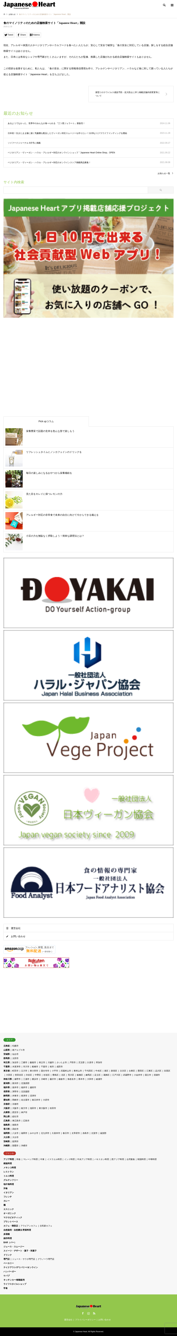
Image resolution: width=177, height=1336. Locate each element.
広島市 (26, 1120)
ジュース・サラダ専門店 (23, 1259)
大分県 (6, 1137)
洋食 (5, 1188)
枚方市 (24, 1108)
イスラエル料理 (54, 1159)
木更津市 (16, 1066)
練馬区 (89, 1075)
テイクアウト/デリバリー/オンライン (20, 1267)
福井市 (24, 1087)
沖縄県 (6, 1145)
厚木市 (81, 1079)
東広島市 (16, 1120)
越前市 (33, 1087)
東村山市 (78, 1071)
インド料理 (69, 1159)
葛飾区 (106, 1075)
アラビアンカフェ (29, 1226)
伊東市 (15, 1096)
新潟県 (6, 1083)
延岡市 (15, 1141)
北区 (63, 1075)
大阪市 (15, 1108)
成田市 (60, 1066)
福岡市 (24, 1133)
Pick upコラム (46, 421)
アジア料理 (8, 1159)
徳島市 (15, 1125)
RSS (94, 1313)
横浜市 (35, 1079)
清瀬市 (157, 1075)
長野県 (6, 1091)
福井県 (6, 1087)
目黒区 (167, 1071)
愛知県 (6, 1100)
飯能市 (33, 1062)
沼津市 (33, 1096)
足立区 (97, 1075)
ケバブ (6, 1276)
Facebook (83, 1313)
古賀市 (94, 1133)
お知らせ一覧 (164, 173)
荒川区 (71, 1075)
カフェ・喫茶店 (10, 1226)
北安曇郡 (25, 1091)
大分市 (15, 1137)
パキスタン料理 (101, 1159)
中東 (42, 1159)
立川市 (24, 1071)
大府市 (46, 1100)
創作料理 (7, 1238)
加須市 (15, 1062)
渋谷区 (29, 1075)
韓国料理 (141, 1159)
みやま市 (34, 1133)
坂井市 (15, 1087)
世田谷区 (19, 1075)
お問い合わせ (18, 936)
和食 (18, 1159)
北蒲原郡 (25, 1083)
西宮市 (15, 1112)
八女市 (15, 1133)
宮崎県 (6, 1141)
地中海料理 (8, 1184)
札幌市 (15, 1046)
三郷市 (24, 1062)
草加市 (99, 1062)
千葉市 (44, 1066)
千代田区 (89, 1071)
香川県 (6, 1129)
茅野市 (15, 1091)
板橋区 (80, 1075)
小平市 (55, 1071)
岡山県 (6, 1116)
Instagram (88, 1313)
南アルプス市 (18, 1050)
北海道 (6, 1046)
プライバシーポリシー (85, 1320)
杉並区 (47, 1075)
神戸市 (24, 1112)
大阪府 (6, 1108)
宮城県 (6, 1054)
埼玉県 (6, 1062)
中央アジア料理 (84, 1159)
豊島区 (55, 1075)
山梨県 (6, 1050)
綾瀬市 (99, 1079)
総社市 (15, 1116)
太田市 (15, 1058)
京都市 (15, 1104)
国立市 (148, 1075)
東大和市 (34, 1071)
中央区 (98, 1071)
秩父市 (42, 1062)
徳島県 (6, 1125)
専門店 (6, 1259)
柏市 (52, 1066)
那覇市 (15, 1145)
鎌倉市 (62, 1079)
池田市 (33, 1108)
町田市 (15, 1071)
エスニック (8, 1209)
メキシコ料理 (9, 1167)
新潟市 (15, 1083)
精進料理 (7, 1163)
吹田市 (53, 1108)
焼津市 (24, 1096)
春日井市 (36, 1100)
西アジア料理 (117, 1159)
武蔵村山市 (66, 1071)
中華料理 (152, 1159)
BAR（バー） (9, 1242)
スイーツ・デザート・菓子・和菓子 (20, 1251)
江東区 (149, 1071)
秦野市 (17, 1079)
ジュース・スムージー (13, 1246)
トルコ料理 (8, 1176)
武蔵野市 (127, 1075)
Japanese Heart (81, 1332)
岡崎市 (15, 1100)
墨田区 (141, 1071)
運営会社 (16, 928)
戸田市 (72, 1062)
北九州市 (45, 1133)
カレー (6, 1201)
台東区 (132, 1071)
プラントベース (10, 1221)
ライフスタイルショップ (14, 1284)
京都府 (6, 1104)
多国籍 (6, 1234)
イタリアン (8, 1192)
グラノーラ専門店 (46, 1259)
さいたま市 (62, 1062)
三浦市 (26, 1079)
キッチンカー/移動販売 (14, 1280)
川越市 (51, 1062)
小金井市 (138, 1075)
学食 (5, 1288)
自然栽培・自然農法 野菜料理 (17, 1230)
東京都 (6, 1071)
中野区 (38, 1075)
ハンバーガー (9, 1271)
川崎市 (44, 1079)
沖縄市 (24, 1145)
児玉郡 (81, 1062)
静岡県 (6, 1096)
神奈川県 (7, 1079)
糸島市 (85, 1133)
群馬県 (6, 1058)
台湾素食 (131, 1159)
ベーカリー (8, 1263)
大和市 (90, 1079)
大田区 (9, 1075)
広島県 (6, 1120)
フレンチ (7, 1197)
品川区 (158, 1071)
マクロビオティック (12, 1217)
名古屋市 (25, 1100)
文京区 (123, 1071)
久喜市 (90, 1062)
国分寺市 (45, 1071)
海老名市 (71, 1079)
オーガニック (9, 1213)
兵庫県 (6, 1112)
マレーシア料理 (30, 1159)
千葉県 (6, 1066)
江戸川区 (116, 1075)
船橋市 (35, 1066)
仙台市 (15, 1054)
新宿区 (114, 1071)
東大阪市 (43, 1108)
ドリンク (7, 1255)
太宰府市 (76, 1133)
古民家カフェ (46, 1226)
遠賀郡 (103, 1133)
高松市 (15, 1129)
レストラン (8, 1172)
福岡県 (6, 1133)
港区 (106, 1071)
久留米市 (56, 1133)
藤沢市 (53, 1079)
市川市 (26, 1066)
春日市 (66, 1133)
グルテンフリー (10, 1180)
